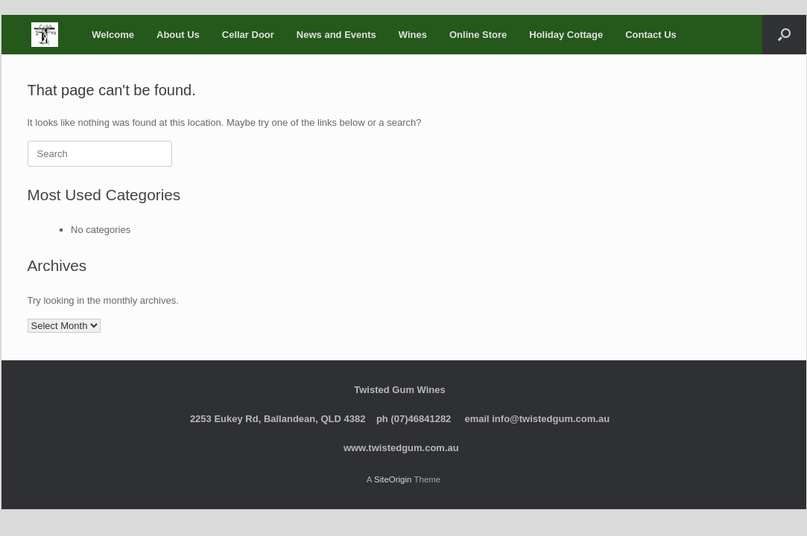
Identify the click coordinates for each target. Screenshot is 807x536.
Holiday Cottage (566, 34)
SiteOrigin (393, 479)
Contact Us (651, 34)
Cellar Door (248, 34)
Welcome (113, 34)
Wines (413, 34)
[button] (784, 34)
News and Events (336, 34)
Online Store (478, 34)
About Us (178, 34)
